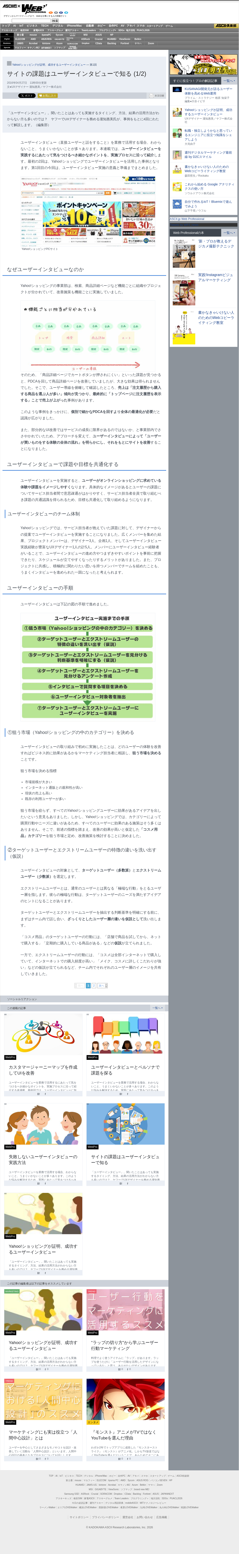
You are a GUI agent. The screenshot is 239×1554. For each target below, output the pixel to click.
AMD (33, 39)
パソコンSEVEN (72, 34)
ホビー (101, 25)
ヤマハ (138, 43)
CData (98, 43)
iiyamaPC (46, 35)
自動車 (90, 25)
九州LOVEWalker (148, 1507)
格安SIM (24, 30)
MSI (86, 35)
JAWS (20, 43)
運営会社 (127, 1517)
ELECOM (20, 39)
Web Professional (34, 9)
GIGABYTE (59, 39)
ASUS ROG (46, 39)
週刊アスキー (72, 30)
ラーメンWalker (47, 1507)
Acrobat (33, 43)
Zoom (151, 43)
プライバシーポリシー (105, 1517)
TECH (44, 25)
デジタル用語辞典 (114, 1503)
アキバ (131, 25)
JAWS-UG (91, 1485)
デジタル (57, 25)
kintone (46, 43)
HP (111, 35)
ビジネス (32, 25)
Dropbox (86, 43)
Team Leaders (121, 1498)
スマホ (141, 25)
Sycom (59, 35)
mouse (33, 35)
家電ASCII (38, 30)
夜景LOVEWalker (129, 1507)
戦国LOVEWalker (189, 1507)
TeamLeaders (89, 30)
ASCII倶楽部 (226, 26)
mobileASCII (131, 1503)
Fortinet (125, 43)
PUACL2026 (143, 30)
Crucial (99, 39)
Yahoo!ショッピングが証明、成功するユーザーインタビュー (48, 64)
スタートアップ (154, 26)
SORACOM (106, 1494)
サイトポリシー (79, 1517)
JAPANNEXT (46, 47)
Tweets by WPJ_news (184, 224)
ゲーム (169, 26)
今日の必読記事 (80, 1503)
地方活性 (130, 30)
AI (14, 25)
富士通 (20, 35)
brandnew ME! (72, 48)
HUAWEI (111, 39)
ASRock (85, 39)
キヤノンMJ (33, 47)
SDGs (121, 30)
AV (122, 25)
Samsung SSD (71, 1494)
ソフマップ (59, 47)
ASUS (99, 35)
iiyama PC (113, 1480)
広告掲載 (161, 1517)
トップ (6, 25)
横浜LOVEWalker (88, 1507)
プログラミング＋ (140, 1498)
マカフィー (20, 47)
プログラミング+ (107, 30)
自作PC (113, 25)
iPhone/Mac (74, 25)
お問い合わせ (145, 1517)
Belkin (137, 39)
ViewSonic (125, 39)
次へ (101, 985)
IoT (21, 25)
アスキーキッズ (9, 30)
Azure (59, 43)
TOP (51, 1476)
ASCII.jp (11, 6)
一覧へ (156, 1008)
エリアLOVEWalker (67, 1507)
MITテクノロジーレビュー (153, 1503)
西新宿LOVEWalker (108, 1507)
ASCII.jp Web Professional (187, 219)
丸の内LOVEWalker (169, 1507)
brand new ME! (141, 1489)
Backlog (111, 43)
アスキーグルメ (55, 30)
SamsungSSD (70, 39)
